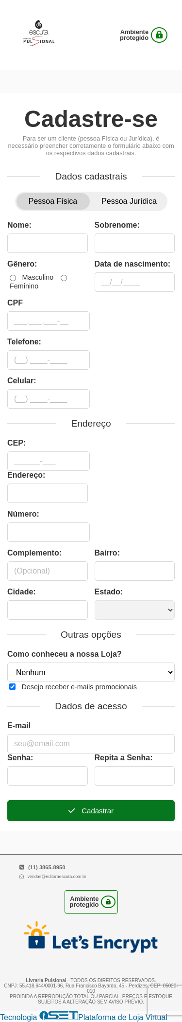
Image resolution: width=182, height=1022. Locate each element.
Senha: (20, 757)
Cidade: (21, 592)
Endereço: (26, 475)
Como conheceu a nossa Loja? (64, 654)
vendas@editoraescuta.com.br (56, 876)
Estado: (109, 592)
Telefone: (24, 342)
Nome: (19, 225)
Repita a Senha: (124, 757)
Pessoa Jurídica (129, 201)
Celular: (21, 381)
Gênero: (22, 264)
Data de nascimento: (132, 264)
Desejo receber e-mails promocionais (79, 687)
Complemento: (34, 553)
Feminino (24, 286)
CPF (15, 303)
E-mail (19, 725)
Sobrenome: (117, 225)
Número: (23, 514)
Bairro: (107, 553)
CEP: (16, 443)
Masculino (37, 277)
